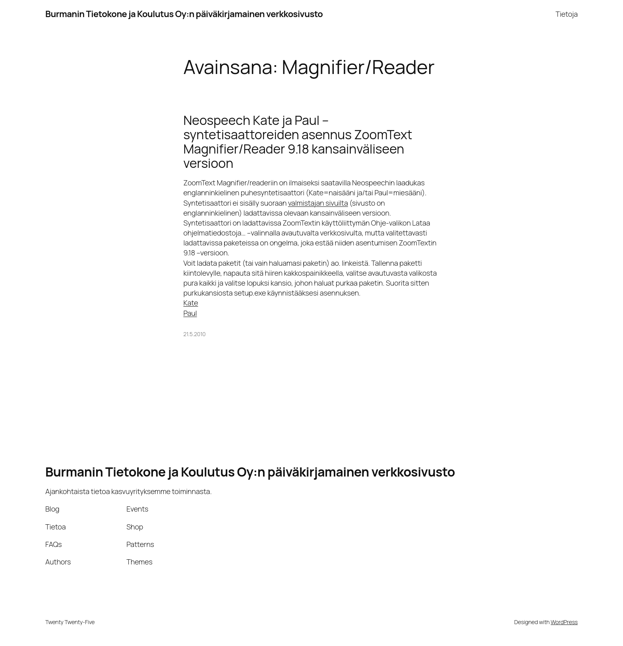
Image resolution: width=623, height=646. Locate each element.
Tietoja (566, 14)
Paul (190, 313)
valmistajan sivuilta (318, 203)
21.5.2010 (195, 334)
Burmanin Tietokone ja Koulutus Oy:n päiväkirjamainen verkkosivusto (184, 14)
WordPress (564, 622)
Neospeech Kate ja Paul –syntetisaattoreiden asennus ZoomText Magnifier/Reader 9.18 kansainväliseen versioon (298, 141)
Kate (191, 302)
